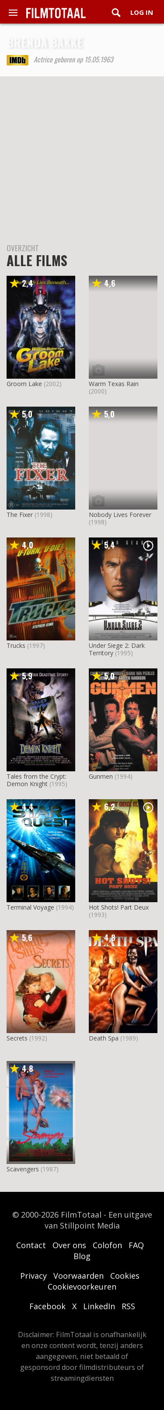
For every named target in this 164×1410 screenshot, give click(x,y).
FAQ (136, 1245)
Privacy (33, 1275)
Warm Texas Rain (114, 384)
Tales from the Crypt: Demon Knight (36, 780)
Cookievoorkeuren (82, 1286)
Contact (31, 1245)
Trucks (16, 645)
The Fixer (20, 514)
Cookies (125, 1275)
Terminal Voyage (30, 907)
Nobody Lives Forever (120, 514)
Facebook (47, 1306)
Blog (82, 1256)
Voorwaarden (78, 1275)
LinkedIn (99, 1306)
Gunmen (101, 776)
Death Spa (104, 1038)
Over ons (69, 1245)
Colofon (107, 1245)
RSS (128, 1306)
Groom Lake (24, 384)
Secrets (17, 1038)
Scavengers (23, 1169)
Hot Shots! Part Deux (119, 907)
